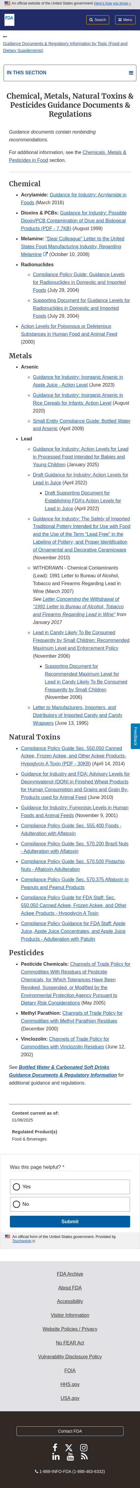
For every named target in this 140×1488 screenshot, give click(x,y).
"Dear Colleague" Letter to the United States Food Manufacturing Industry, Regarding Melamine (72, 246)
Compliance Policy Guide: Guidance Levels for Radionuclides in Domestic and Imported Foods (79, 282)
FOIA (69, 1370)
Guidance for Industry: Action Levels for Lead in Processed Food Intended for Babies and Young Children (80, 456)
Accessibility (70, 1301)
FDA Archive (70, 1274)
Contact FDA (70, 1431)
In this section (26, 72)
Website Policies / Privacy (70, 1329)
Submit (69, 1221)
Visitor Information (70, 1315)
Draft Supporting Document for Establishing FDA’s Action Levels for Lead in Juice (83, 500)
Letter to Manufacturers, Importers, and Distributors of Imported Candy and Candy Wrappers (77, 715)
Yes (26, 1187)
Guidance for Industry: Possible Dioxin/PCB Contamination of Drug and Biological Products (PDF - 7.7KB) (74, 220)
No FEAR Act (70, 1342)
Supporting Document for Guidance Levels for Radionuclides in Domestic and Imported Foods (81, 308)
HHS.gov (70, 1384)
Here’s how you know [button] (112, 3)
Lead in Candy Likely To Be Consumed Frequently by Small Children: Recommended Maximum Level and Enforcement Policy (81, 640)
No (25, 1204)
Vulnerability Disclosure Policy (70, 1356)
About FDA (70, 1287)
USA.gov (69, 1398)
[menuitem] (70, 1118)
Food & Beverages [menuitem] (29, 1139)
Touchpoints (21, 1241)
